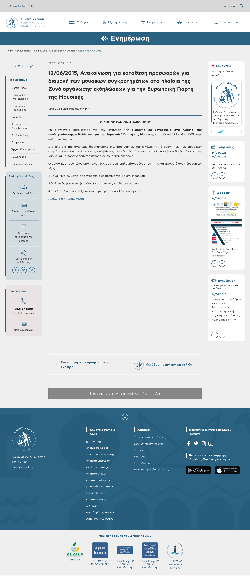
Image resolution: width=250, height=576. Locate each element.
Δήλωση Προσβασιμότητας (151, 469)
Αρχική (9, 51)
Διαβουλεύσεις (20, 135)
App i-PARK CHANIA (99, 519)
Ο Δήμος (78, 22)
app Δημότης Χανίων (100, 512)
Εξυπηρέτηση (115, 22)
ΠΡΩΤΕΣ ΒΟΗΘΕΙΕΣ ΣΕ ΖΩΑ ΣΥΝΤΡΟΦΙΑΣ (226, 166)
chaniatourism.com (98, 460)
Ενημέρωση (152, 22)
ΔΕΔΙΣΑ (75, 551)
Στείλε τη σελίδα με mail (23, 209)
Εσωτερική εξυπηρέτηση (149, 443)
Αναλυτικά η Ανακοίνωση (66, 198)
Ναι (146, 393)
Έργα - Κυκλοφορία (23, 149)
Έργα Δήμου (19, 157)
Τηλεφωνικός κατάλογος (150, 437)
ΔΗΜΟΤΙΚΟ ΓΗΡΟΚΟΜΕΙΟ (100, 554)
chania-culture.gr (97, 448)
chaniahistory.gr (96, 499)
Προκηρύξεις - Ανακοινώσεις (48, 51)
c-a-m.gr (91, 506)
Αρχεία (71, 51)
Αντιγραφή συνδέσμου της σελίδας (24, 233)
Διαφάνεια (18, 142)
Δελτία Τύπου (19, 88)
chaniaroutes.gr (96, 473)
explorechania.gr (97, 467)
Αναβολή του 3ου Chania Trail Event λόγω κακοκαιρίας (224, 252)
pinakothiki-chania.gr (99, 486)
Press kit (139, 450)
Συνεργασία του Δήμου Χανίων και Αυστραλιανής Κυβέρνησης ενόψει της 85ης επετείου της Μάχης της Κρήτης (226, 309)
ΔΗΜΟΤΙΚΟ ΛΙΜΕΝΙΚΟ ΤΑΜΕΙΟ (175, 555)
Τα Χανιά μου (226, 22)
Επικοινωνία (188, 22)
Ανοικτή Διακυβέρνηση (20, 126)
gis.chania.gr (94, 441)
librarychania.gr (96, 493)
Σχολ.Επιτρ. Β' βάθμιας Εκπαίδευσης (150, 555)
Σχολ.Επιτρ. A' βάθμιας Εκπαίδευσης (125, 555)
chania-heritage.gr (98, 480)
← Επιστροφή (23, 66)
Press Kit (17, 117)
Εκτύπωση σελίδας (24, 189)
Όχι (157, 393)
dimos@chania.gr (23, 330)
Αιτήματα (229, 6)
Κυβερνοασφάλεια (22, 164)
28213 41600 (23, 308)
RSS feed (140, 456)
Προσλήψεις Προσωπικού (19, 108)
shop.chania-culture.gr (100, 454)
